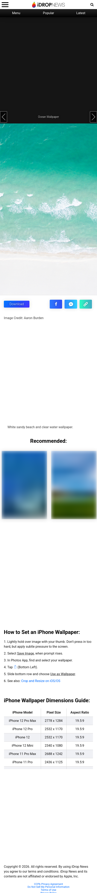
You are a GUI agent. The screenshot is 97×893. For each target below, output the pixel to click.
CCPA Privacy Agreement (48, 884)
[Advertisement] (47, 63)
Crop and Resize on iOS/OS (40, 681)
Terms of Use (48, 890)
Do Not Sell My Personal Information (49, 887)
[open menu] (5, 4)
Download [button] (17, 304)
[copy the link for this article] (86, 304)
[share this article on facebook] (56, 304)
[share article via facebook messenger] (71, 304)
